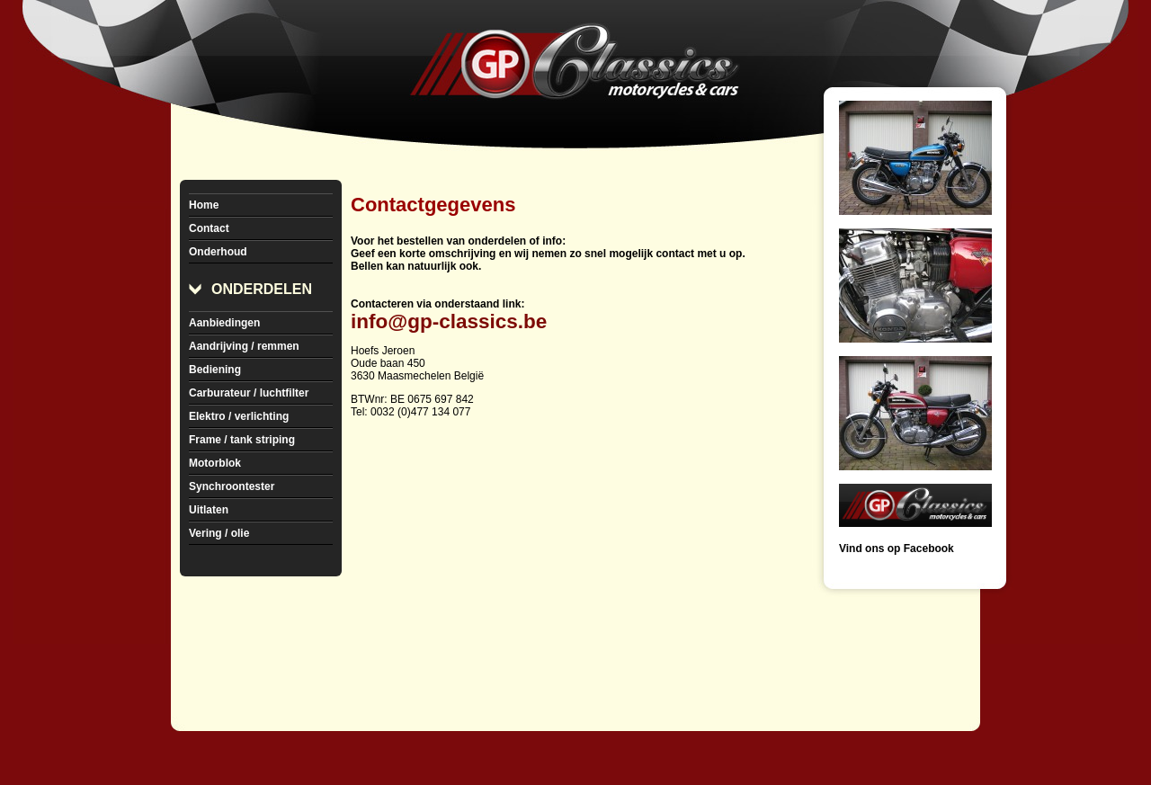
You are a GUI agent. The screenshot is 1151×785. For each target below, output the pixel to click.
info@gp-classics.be (449, 321)
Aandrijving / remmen (244, 346)
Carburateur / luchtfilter (248, 393)
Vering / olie (219, 533)
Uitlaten (208, 510)
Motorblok (215, 463)
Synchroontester (231, 486)
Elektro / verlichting (239, 416)
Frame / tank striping (242, 439)
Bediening (215, 369)
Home (204, 205)
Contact (209, 228)
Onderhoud (218, 251)
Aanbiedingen (224, 323)
